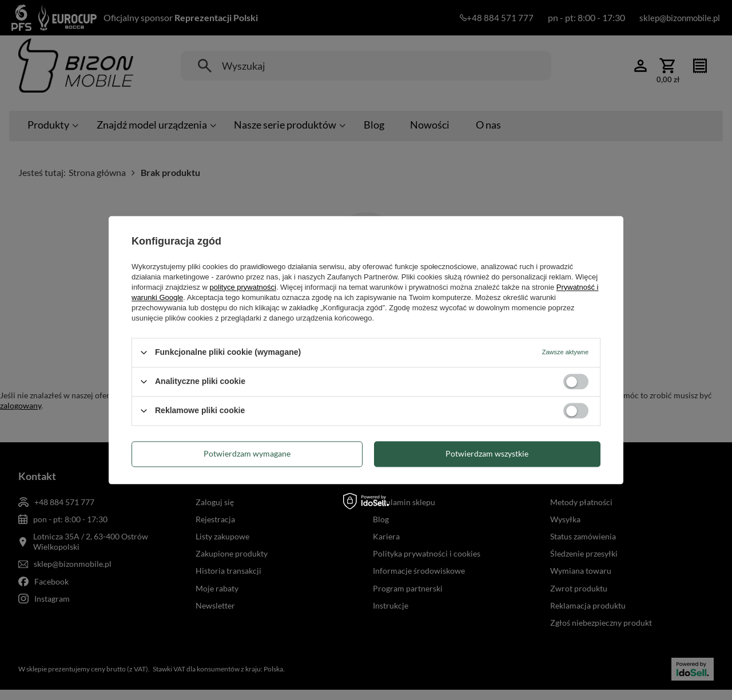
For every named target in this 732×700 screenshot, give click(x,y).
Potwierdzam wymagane (247, 453)
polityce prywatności (243, 287)
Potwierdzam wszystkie (486, 453)
